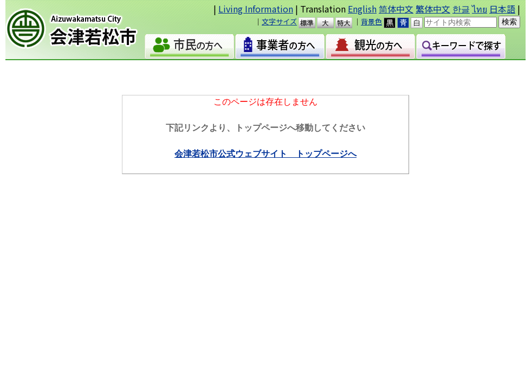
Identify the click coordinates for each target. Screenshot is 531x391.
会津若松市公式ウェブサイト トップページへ (265, 153)
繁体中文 (433, 8)
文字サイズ (279, 21)
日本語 (502, 8)
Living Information (255, 8)
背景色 (371, 21)
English (362, 8)
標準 (311, 22)
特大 (348, 22)
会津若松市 (80, 30)
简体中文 (396, 8)
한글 (461, 8)
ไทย (479, 8)
